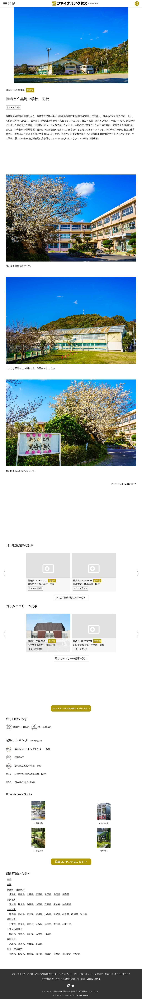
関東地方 (11, 900)
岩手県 (30, 894)
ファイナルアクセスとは (22, 974)
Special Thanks (93, 979)
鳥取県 (12, 934)
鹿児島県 (66, 954)
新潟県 (12, 914)
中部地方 (11, 909)
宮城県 (39, 894)
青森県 (21, 894)
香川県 (21, 944)
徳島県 (12, 944)
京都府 (30, 924)
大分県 (48, 954)
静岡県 (74, 914)
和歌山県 (66, 924)
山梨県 (48, 914)
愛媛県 (30, 944)
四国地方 (11, 939)
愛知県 (83, 914)
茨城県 (12, 904)
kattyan (123, 484)
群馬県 (30, 904)
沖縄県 (76, 954)
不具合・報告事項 (122, 974)
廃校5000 (19, 757)
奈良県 (57, 924)
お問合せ (99, 974)
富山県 (21, 914)
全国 (9, 884)
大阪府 (39, 924)
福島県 (65, 894)
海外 (9, 879)
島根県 (21, 934)
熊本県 (39, 954)
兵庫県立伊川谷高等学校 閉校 (30, 774)
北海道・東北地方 (16, 890)
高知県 (39, 944)
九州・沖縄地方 (14, 949)
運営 (57, 979)
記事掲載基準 (48, 979)
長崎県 (30, 954)
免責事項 (109, 974)
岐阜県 (65, 914)
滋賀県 (21, 924)
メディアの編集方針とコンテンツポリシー (53, 974)
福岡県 (12, 954)
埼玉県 (39, 904)
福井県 (39, 914)
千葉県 (48, 904)
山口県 (48, 934)
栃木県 (21, 904)
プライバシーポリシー (83, 974)
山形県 (57, 894)
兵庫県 (48, 924)
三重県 (12, 924)
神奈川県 (66, 904)
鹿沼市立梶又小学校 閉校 (28, 766)
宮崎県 (57, 954)
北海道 (12, 894)
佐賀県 (21, 954)
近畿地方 (11, 919)
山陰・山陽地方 (14, 929)
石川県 (30, 914)
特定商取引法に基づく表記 (73, 979)
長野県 (57, 914)
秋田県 (48, 894)
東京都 (57, 904)
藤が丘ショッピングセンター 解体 (32, 749)
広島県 (39, 934)
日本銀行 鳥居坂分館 (25, 782)
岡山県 (30, 934)
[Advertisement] (71, 150)
